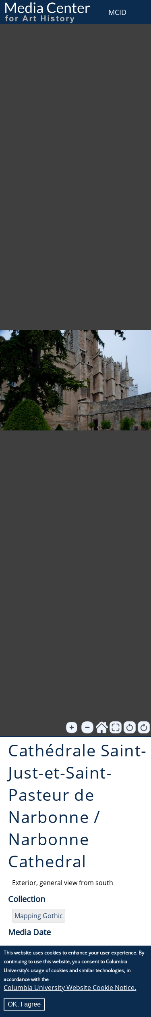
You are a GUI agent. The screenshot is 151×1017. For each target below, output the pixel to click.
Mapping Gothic (38, 915)
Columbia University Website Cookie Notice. (70, 988)
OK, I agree (24, 1005)
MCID (117, 12)
